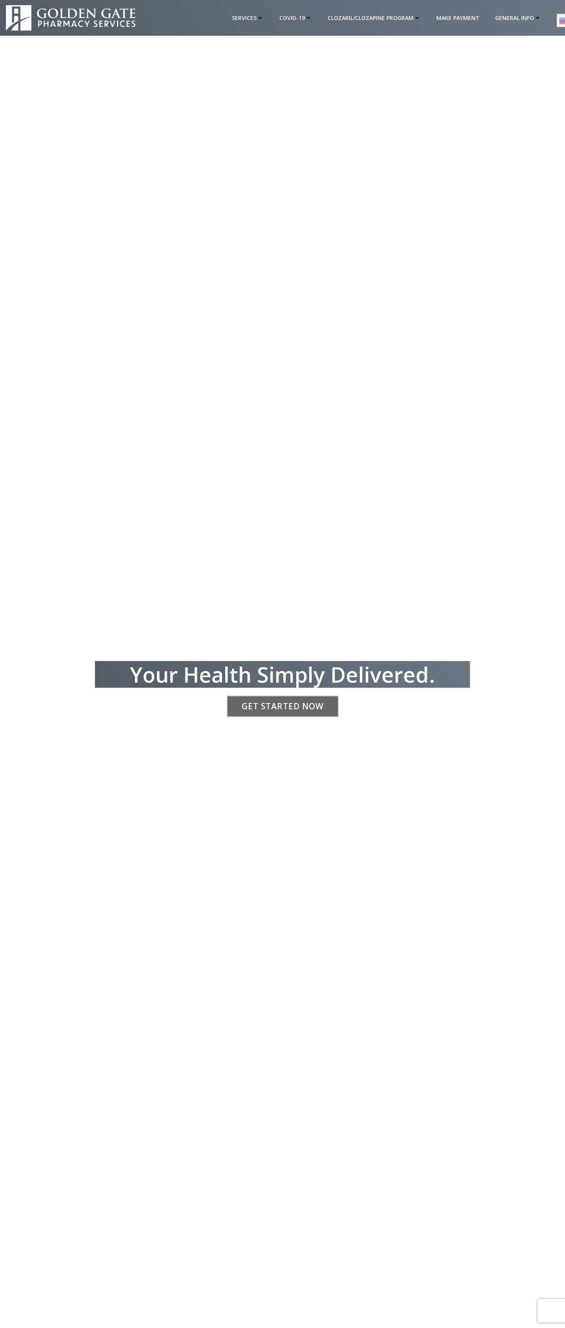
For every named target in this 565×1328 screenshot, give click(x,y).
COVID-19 (296, 18)
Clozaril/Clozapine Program (374, 18)
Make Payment (458, 18)
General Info (518, 18)
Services (248, 18)
